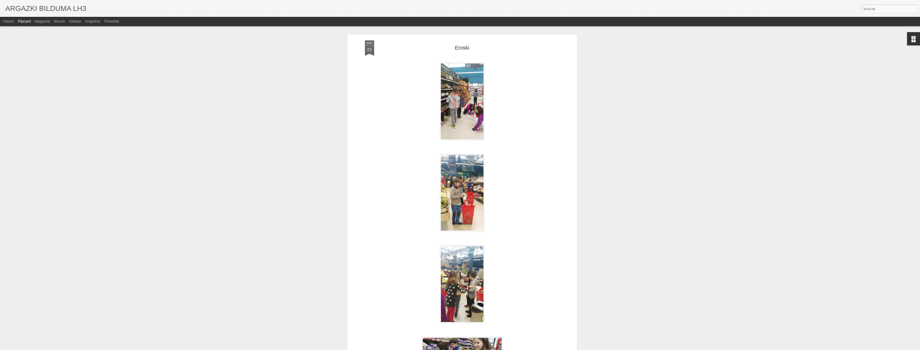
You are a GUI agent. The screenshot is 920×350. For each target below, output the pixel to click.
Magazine (42, 21)
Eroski (462, 29)
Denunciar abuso (499, 347)
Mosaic (59, 21)
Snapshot (92, 21)
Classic (8, 21)
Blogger (482, 347)
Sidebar (75, 21)
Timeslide (111, 21)
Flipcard (24, 21)
